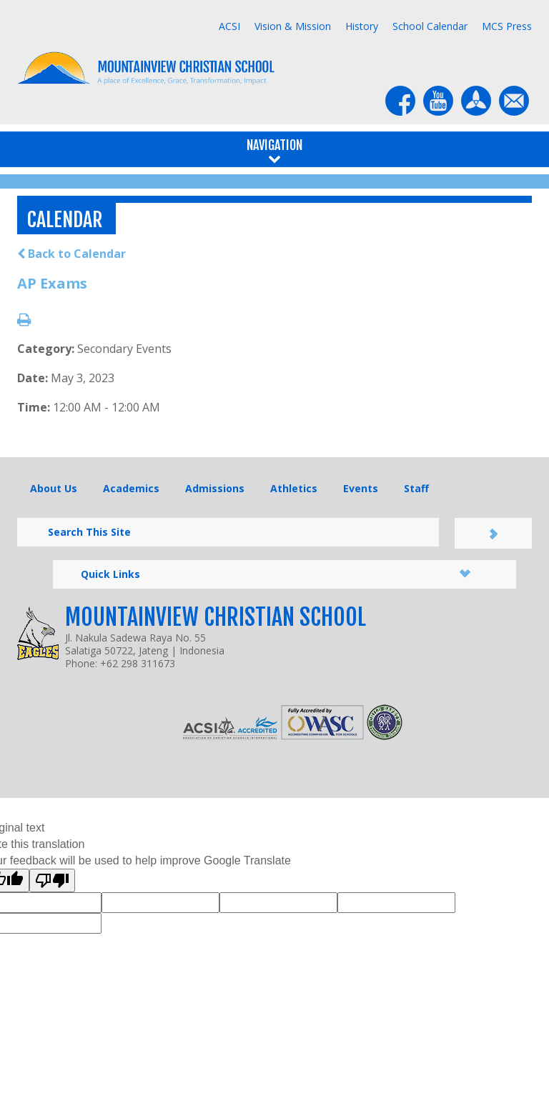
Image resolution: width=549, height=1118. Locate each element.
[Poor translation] (52, 880)
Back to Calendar (71, 253)
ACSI (229, 26)
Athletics (293, 488)
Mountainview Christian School (215, 617)
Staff (416, 488)
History (361, 26)
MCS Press (507, 26)
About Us (53, 488)
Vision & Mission (292, 26)
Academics (131, 488)
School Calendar (430, 26)
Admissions (214, 488)
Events (360, 488)
